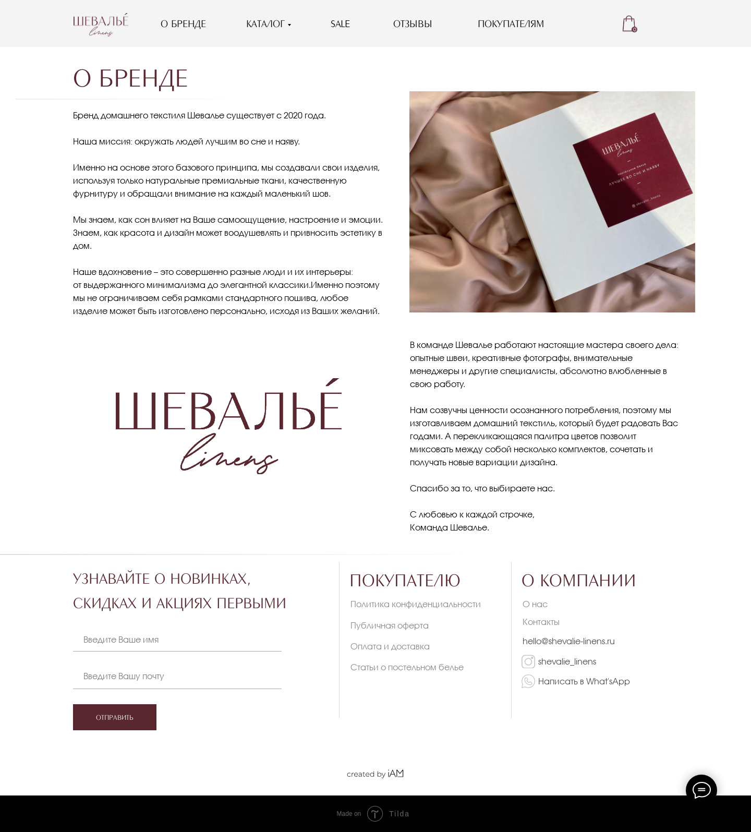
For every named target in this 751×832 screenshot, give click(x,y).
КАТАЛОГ (265, 23)
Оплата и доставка (390, 646)
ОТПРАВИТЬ (115, 717)
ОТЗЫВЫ (412, 23)
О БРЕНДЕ (183, 23)
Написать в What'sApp (584, 681)
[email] (193, 675)
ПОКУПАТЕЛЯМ (511, 23)
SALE (340, 23)
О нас (535, 604)
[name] (193, 639)
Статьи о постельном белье (407, 667)
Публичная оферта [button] (389, 625)
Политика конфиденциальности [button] (415, 604)
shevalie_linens (567, 661)
